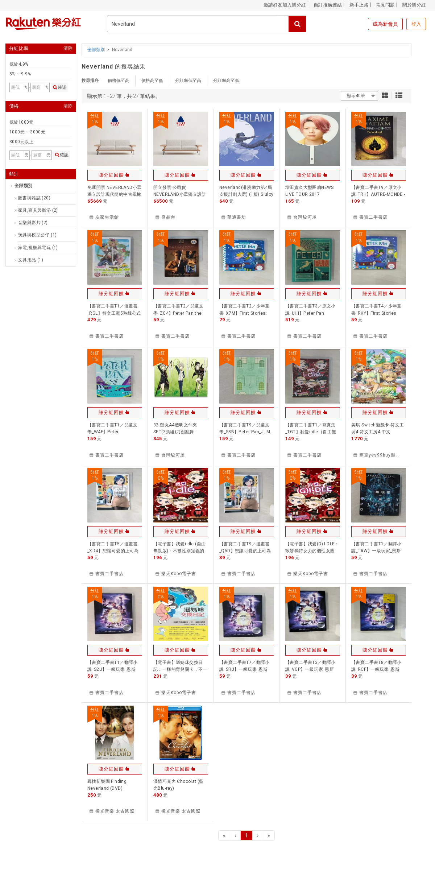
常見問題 (385, 5)
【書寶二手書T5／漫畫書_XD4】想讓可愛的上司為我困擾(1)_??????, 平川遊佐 (114, 550)
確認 (59, 87)
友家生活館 (107, 217)
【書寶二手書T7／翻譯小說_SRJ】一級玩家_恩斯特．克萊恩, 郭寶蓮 (244, 669)
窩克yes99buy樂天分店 (384, 455)
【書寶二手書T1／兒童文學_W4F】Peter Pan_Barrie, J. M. (112, 431)
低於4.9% (18, 64)
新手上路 (358, 5)
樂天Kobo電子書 (178, 573)
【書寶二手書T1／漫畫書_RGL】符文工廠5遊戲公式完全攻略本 (114, 312)
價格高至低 (152, 80)
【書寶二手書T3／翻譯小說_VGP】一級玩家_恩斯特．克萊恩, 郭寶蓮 (310, 669)
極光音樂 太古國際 (114, 811)
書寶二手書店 (373, 217)
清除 (67, 48)
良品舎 (168, 217)
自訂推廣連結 (328, 5)
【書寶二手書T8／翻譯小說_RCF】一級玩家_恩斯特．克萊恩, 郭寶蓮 (376, 669)
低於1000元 (21, 122)
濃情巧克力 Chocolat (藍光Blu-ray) (178, 785)
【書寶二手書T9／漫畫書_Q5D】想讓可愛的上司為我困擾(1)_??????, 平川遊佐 (246, 550)
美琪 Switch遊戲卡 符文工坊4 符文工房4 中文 (377, 428)
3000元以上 (21, 141)
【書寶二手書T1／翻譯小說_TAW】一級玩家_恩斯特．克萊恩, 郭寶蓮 (376, 550)
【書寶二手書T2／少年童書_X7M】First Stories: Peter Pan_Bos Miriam (244, 312)
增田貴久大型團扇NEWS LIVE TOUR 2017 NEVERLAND (309, 194)
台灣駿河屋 (305, 217)
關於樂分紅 (414, 5)
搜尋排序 (90, 80)
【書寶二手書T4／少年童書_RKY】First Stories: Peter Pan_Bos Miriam (376, 312)
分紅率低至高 (188, 80)
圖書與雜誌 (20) (34, 198)
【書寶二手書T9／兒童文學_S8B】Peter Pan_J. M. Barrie (245, 431)
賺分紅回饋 (115, 175)
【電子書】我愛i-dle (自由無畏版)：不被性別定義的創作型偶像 (179, 550)
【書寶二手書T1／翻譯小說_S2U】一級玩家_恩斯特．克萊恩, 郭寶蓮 (112, 669)
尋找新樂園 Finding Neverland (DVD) (107, 785)
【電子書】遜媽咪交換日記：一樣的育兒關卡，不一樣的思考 (180, 669)
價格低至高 (118, 80)
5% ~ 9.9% (20, 74)
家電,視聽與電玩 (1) (38, 247)
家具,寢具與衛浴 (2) (38, 210)
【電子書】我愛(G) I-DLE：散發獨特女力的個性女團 (312, 547)
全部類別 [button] (96, 49)
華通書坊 (236, 217)
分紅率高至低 (226, 80)
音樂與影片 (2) (33, 222)
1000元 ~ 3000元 (27, 132)
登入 (416, 24)
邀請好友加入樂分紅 (285, 5)
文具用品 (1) (30, 260)
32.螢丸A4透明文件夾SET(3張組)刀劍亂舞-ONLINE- (175, 431)
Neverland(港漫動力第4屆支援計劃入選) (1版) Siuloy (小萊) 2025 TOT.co (246, 194)
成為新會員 (385, 24)
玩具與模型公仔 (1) (37, 235)
